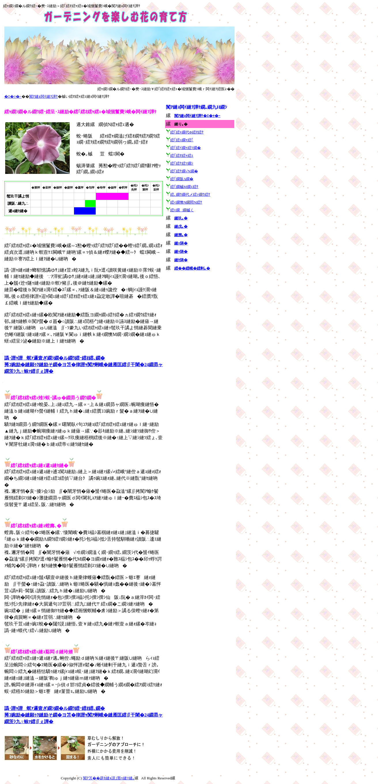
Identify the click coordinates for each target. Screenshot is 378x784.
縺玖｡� (181, 218)
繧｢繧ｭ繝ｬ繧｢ (181, 140)
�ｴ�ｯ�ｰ (13, 96)
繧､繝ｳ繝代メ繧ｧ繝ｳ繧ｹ (190, 194)
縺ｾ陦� (181, 260)
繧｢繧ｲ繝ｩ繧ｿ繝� (185, 148)
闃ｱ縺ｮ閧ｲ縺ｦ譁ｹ (43, 96)
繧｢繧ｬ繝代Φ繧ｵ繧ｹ (187, 132)
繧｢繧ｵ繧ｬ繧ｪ (181, 155)
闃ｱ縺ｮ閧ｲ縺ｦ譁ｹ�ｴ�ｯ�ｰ (197, 116)
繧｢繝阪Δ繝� (181, 179)
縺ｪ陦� (181, 243)
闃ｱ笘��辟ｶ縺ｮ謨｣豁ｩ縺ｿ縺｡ (109, 778)
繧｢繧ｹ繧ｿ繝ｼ (181, 163)
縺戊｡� (181, 226)
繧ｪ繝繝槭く (182, 210)
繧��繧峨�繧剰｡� (192, 268)
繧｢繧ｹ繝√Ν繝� (184, 171)
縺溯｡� (181, 235)
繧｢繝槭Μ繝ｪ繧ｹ (184, 187)
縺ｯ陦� (181, 251)
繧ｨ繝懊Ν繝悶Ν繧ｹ (186, 202)
